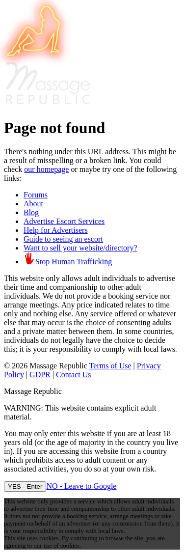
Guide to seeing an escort (63, 239)
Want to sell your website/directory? (80, 248)
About (33, 203)
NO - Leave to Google (81, 486)
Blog (31, 212)
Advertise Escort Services (64, 221)
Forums (36, 195)
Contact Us (73, 374)
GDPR (40, 374)
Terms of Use (110, 365)
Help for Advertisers (56, 230)
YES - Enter (25, 486)
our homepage (46, 169)
